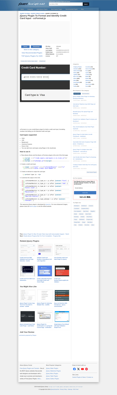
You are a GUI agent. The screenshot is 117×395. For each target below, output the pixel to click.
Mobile (87, 76)
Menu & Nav (76, 76)
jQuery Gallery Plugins (52, 378)
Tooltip (75, 86)
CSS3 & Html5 (76, 70)
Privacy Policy (63, 389)
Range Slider (77, 222)
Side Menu (90, 222)
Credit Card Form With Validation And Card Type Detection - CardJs (26, 259)
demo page (33, 206)
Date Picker (85, 211)
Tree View (87, 225)
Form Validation (77, 211)
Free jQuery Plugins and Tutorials (32, 3)
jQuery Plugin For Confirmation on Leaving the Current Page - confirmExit (44, 326)
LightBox (75, 74)
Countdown (76, 208)
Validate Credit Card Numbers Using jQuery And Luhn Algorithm (44, 259)
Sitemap (70, 389)
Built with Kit (85, 197)
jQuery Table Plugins (52, 376)
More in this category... (32, 49)
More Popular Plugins (91, 172)
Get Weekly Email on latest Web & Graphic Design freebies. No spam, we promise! (84, 183)
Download (36, 46)
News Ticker (88, 214)
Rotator (87, 78)
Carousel (91, 205)
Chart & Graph (89, 68)
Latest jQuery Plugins (42, 9)
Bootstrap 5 (76, 205)
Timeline (80, 225)
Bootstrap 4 (84, 205)
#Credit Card (42, 61)
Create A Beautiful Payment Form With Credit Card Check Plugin (44, 280)
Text (74, 84)
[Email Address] (85, 188)
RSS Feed (75, 389)
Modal (75, 214)
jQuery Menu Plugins (52, 373)
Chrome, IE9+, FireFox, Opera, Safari (29, 61)
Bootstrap (76, 216)
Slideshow (88, 80)
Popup (75, 219)
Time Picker (89, 216)
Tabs (75, 225)
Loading (87, 74)
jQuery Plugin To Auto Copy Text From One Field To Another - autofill (27, 305)
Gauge (83, 222)
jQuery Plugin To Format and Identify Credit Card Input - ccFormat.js (43, 17)
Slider (74, 80)
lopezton (48, 204)
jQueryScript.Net (55, 389)
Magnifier (93, 211)
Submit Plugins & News (79, 377)
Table (87, 82)
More (39, 378)
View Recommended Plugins (32, 53)
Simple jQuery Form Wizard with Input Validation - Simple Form (61, 326)
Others (75, 78)
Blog (82, 9)
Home (22, 9)
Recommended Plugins (72, 9)
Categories (30, 9)
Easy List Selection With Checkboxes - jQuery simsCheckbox (60, 305)
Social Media (76, 82)
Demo (25, 46)
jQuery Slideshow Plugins (53, 371)
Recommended (85, 93)
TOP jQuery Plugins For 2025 (32, 56)
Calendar (81, 214)
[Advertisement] (45, 32)
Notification (81, 219)
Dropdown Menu (85, 208)
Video (92, 225)
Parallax (82, 216)
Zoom (87, 86)
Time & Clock (89, 84)
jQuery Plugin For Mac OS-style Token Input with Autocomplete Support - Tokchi (46, 234)
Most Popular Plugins (56, 9)
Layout (87, 72)
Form (87, 70)
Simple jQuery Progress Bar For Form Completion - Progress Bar (42, 236)
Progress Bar (89, 219)
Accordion (88, 66)
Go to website (59, 54)
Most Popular (77, 93)
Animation (75, 68)
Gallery (75, 72)
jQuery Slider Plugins (52, 368)
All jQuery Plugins (77, 66)
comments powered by (27, 335)
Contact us (90, 377)
